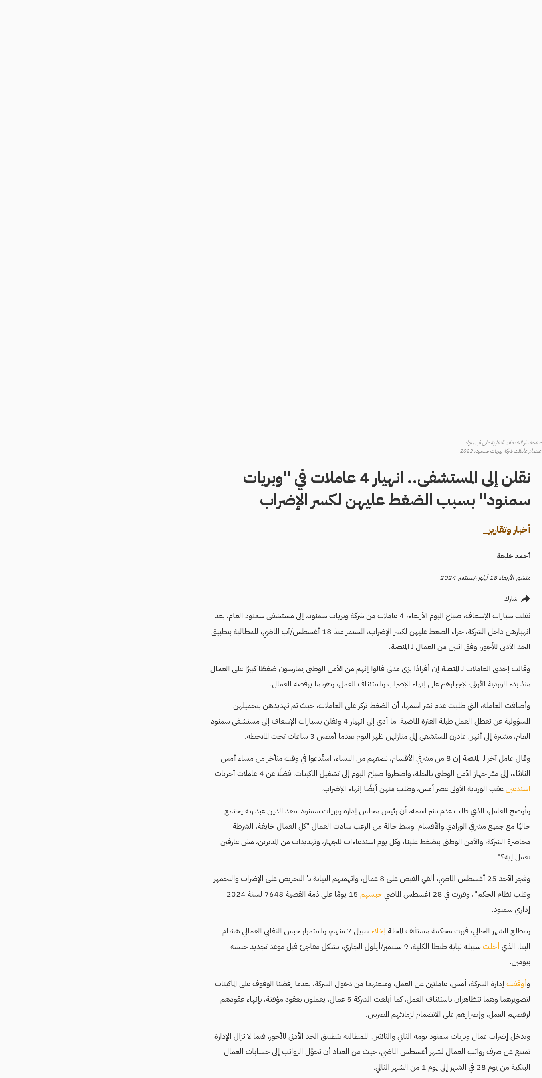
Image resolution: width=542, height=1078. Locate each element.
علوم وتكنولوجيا (420, 1052)
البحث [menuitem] (510, 79)
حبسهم (267, 519)
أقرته (242, 714)
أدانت (407, 766)
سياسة (430, 1005)
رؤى (434, 1036)
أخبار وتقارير (377, 989)
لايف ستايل (377, 1052)
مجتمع (430, 1021)
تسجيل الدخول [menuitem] (498, 112)
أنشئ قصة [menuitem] (504, 95)
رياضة (384, 1036)
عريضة (189, 788)
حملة (308, 751)
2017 (253, 825)
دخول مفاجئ (423, 1067)
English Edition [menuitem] (487, 131)
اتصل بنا (278, 1023)
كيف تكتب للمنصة (495, 161)
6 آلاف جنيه (192, 714)
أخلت (387, 571)
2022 (229, 825)
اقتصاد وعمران (372, 1005)
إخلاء (275, 556)
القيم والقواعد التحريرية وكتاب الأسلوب (490, 180)
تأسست (411, 862)
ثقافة (384, 1021)
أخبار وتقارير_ (403, 155)
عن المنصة (276, 993)
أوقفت (413, 609)
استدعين (414, 414)
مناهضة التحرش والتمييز (498, 203)
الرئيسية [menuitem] (508, 62)
